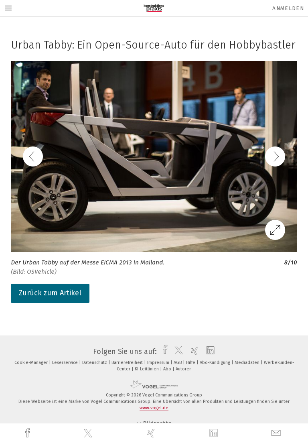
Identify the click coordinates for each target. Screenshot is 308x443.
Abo (167, 369)
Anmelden (288, 8)
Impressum (158, 362)
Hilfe (191, 362)
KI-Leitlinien (147, 369)
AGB (178, 362)
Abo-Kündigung (215, 362)
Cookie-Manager (31, 362)
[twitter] (89, 433)
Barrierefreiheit (127, 362)
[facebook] (28, 433)
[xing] (152, 433)
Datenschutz (95, 362)
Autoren (184, 369)
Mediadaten (248, 362)
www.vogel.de (154, 407)
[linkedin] (215, 433)
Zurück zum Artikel (50, 293)
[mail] (277, 433)
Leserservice (65, 362)
